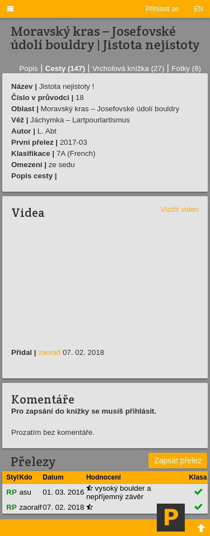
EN (198, 9)
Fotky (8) (186, 68)
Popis (28, 68)
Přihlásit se (162, 9)
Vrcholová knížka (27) (128, 68)
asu (25, 492)
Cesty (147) (65, 68)
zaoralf (49, 352)
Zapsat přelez (178, 460)
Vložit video (180, 209)
